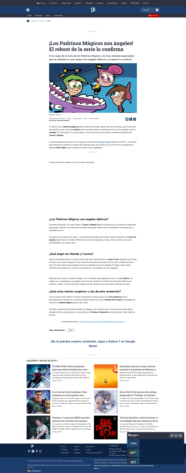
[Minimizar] (176, 435)
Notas (71, 330)
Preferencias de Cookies (115, 460)
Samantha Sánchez (63, 120)
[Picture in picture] (172, 435)
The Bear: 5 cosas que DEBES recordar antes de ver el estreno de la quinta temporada (71, 419)
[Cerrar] (180, 435)
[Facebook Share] (127, 119)
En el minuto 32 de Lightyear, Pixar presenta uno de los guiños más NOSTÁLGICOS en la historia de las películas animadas (69, 394)
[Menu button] (36, 10)
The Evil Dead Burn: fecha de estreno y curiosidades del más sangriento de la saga (139, 419)
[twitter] (29, 452)
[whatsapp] (40, 452)
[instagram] (32, 452)
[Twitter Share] (130, 119)
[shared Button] (134, 119)
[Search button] (157, 10)
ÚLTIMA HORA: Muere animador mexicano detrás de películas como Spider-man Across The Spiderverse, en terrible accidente (72, 368)
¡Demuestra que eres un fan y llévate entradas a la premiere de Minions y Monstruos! (138, 368)
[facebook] (36, 452)
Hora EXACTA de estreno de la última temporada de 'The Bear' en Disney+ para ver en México (138, 394)
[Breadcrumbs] (29, 20)
